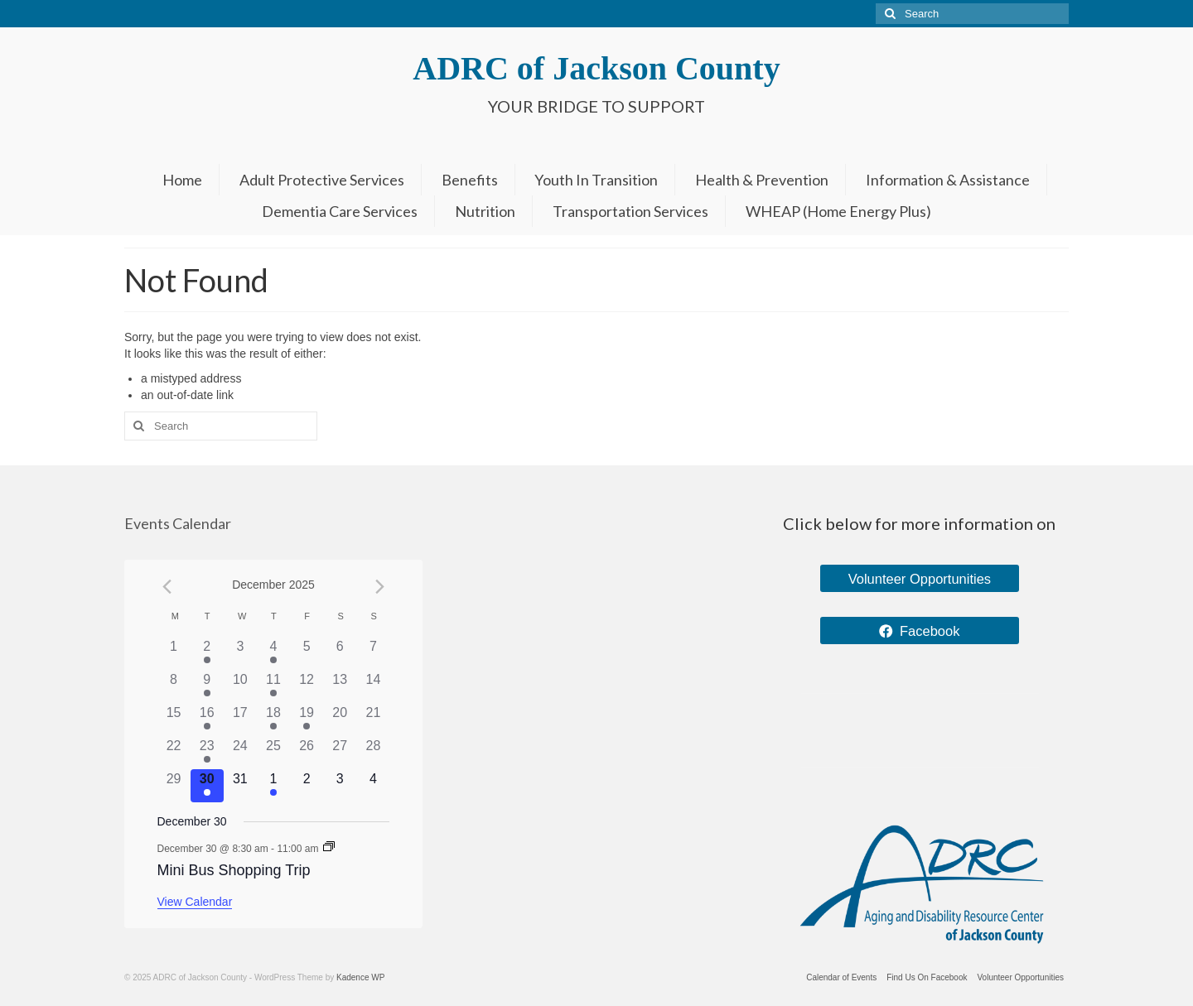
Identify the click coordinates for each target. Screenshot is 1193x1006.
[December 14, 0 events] (372, 686)
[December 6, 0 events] (339, 653)
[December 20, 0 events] (339, 719)
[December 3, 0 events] (240, 653)
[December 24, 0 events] (240, 752)
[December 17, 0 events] (240, 719)
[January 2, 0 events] (306, 785)
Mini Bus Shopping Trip (234, 870)
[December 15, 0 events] (174, 719)
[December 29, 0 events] (174, 785)
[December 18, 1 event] (273, 719)
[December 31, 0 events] (240, 785)
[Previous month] (167, 586)
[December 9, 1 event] (207, 686)
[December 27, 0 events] (339, 752)
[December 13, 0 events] (339, 686)
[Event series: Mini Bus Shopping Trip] (329, 848)
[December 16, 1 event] (207, 719)
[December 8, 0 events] (174, 686)
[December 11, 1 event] (273, 686)
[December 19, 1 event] (306, 719)
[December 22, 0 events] (174, 752)
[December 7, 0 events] (372, 653)
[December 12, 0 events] (306, 686)
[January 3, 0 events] (339, 785)
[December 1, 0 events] (174, 653)
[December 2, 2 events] (207, 653)
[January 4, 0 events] (372, 785)
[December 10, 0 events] (240, 686)
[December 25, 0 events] (273, 752)
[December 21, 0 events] (372, 719)
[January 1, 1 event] (273, 785)
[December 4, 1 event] (273, 653)
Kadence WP (360, 977)
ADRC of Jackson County (596, 68)
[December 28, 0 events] (372, 752)
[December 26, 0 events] (306, 752)
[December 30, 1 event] (207, 785)
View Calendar (195, 901)
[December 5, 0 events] (306, 653)
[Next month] (379, 586)
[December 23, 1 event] (207, 752)
